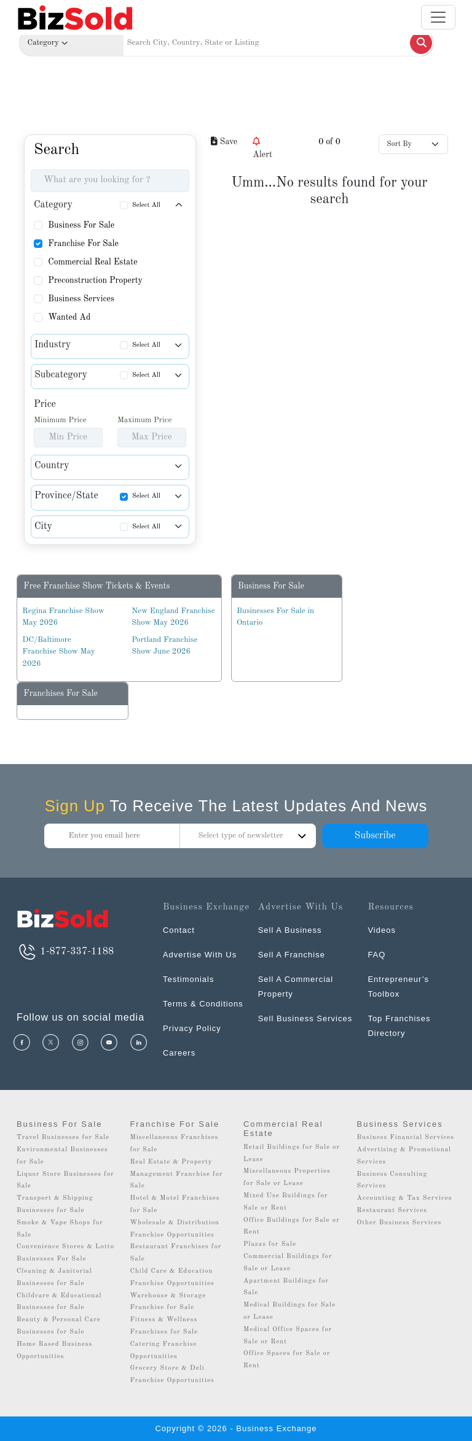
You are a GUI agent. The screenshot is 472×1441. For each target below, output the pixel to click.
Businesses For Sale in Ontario (275, 617)
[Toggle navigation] (438, 17)
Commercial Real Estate (92, 262)
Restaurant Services (392, 1210)
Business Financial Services (406, 1137)
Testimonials (188, 979)
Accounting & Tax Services (404, 1198)
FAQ (376, 954)
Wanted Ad (69, 317)
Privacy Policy (192, 1028)
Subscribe (374, 836)
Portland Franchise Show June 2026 (164, 646)
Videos (382, 930)
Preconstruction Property (95, 280)
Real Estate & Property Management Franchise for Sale (176, 1174)
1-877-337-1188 (65, 952)
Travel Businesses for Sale (63, 1137)
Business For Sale (81, 225)
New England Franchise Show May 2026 (173, 617)
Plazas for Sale (269, 1244)
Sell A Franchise (291, 954)
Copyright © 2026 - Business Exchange (236, 1428)
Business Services (81, 299)
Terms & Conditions (203, 1003)
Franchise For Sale (83, 243)
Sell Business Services (305, 1018)
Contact (179, 930)
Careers (179, 1052)
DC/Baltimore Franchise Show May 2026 (58, 652)
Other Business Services (399, 1222)
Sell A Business (290, 930)
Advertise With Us (200, 954)
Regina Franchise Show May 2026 (63, 617)
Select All (146, 205)
